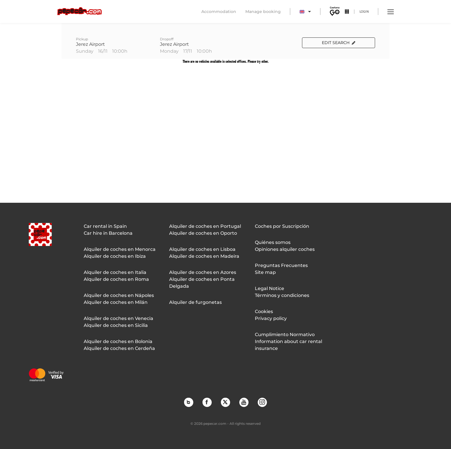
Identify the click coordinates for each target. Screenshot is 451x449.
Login (364, 11)
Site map (265, 272)
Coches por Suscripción (282, 226)
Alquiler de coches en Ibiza (115, 256)
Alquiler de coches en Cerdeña (119, 348)
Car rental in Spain (105, 226)
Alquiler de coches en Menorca (120, 249)
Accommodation (218, 12)
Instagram (262, 402)
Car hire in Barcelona (108, 233)
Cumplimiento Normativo (285, 334)
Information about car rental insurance (288, 345)
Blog (188, 402)
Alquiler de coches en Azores (202, 272)
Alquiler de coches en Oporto (203, 233)
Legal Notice (269, 288)
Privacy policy (271, 318)
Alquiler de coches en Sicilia (116, 325)
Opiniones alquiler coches (285, 249)
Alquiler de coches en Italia (115, 272)
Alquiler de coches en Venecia (118, 318)
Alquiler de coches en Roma (116, 279)
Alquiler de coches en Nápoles (119, 295)
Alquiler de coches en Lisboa (202, 249)
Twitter (225, 402)
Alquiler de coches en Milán (116, 302)
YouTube (243, 402)
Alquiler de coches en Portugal (205, 226)
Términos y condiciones (282, 295)
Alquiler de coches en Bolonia (118, 341)
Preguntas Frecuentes (281, 265)
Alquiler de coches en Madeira (204, 256)
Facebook (206, 402)
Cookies (264, 311)
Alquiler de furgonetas (195, 302)
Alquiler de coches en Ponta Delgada (202, 282)
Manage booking (263, 12)
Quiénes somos (273, 242)
